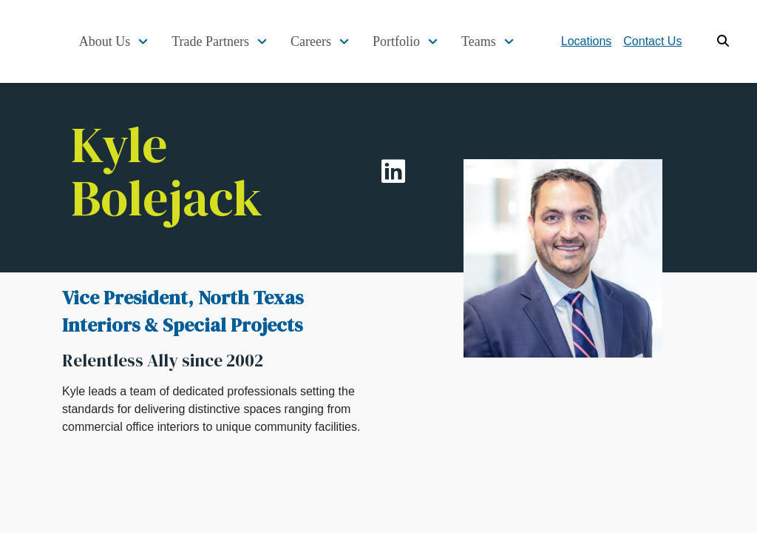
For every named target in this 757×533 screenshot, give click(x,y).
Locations (603, 41)
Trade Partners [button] (227, 41)
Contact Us (669, 41)
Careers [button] (328, 41)
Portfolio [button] (413, 41)
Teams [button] (495, 41)
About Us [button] (121, 41)
